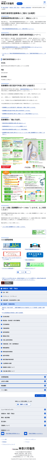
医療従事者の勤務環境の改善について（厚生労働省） (15, 129)
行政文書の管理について (9, 371)
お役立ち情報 (23, 381)
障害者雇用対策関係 (7, 351)
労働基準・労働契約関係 (9, 304)
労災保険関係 (6, 324)
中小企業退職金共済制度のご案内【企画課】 (12, 312)
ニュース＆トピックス (23, 409)
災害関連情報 (23, 377)
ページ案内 (23, 390)
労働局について (23, 425)
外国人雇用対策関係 (7, 340)
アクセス (27, 442)
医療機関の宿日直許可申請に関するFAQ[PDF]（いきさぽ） (16, 110)
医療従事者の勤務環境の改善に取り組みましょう (14, 123)
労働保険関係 (6, 328)
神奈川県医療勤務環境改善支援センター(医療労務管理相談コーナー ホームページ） (22, 47)
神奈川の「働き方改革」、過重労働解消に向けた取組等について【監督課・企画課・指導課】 (23, 308)
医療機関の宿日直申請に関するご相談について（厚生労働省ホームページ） (20, 113)
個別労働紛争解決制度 (8, 359)
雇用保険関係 (6, 332)
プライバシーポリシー (30, 439)
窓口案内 (23, 421)
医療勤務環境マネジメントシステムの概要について (14, 126)
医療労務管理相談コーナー (26, 89)
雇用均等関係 (6, 355)
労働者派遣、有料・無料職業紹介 (11, 343)
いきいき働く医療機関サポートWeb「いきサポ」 (14, 226)
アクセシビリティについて (8, 444)
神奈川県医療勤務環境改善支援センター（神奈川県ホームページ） (18, 28)
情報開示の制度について (9, 367)
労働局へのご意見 (24, 404)
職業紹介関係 (6, 336)
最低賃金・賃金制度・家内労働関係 (11, 320)
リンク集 (4, 439)
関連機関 (23, 385)
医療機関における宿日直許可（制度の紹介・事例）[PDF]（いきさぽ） (19, 107)
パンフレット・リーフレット (10, 296)
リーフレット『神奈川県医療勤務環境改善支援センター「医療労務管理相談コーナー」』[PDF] (24, 54)
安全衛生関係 (6, 316)
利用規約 (4, 442)
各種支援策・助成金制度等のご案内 (11, 300)
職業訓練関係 (6, 347)
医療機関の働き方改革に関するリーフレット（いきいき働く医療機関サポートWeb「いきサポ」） (23, 133)
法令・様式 (5, 292)
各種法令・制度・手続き (23, 413)
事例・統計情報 (23, 417)
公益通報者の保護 (7, 363)
